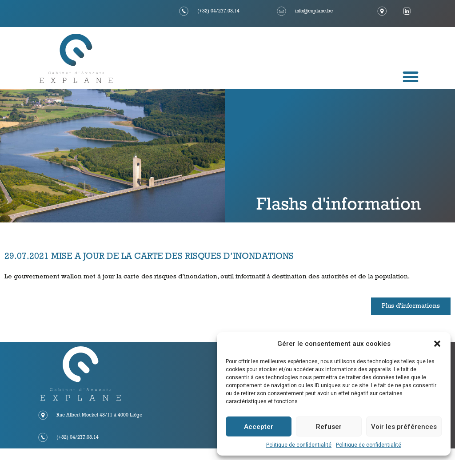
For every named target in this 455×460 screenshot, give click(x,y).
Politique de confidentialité (298, 445)
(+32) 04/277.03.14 (218, 11)
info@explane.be (314, 11)
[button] (437, 343)
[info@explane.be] (281, 11)
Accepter (258, 427)
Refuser (329, 427)
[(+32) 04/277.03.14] (184, 11)
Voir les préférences (404, 427)
